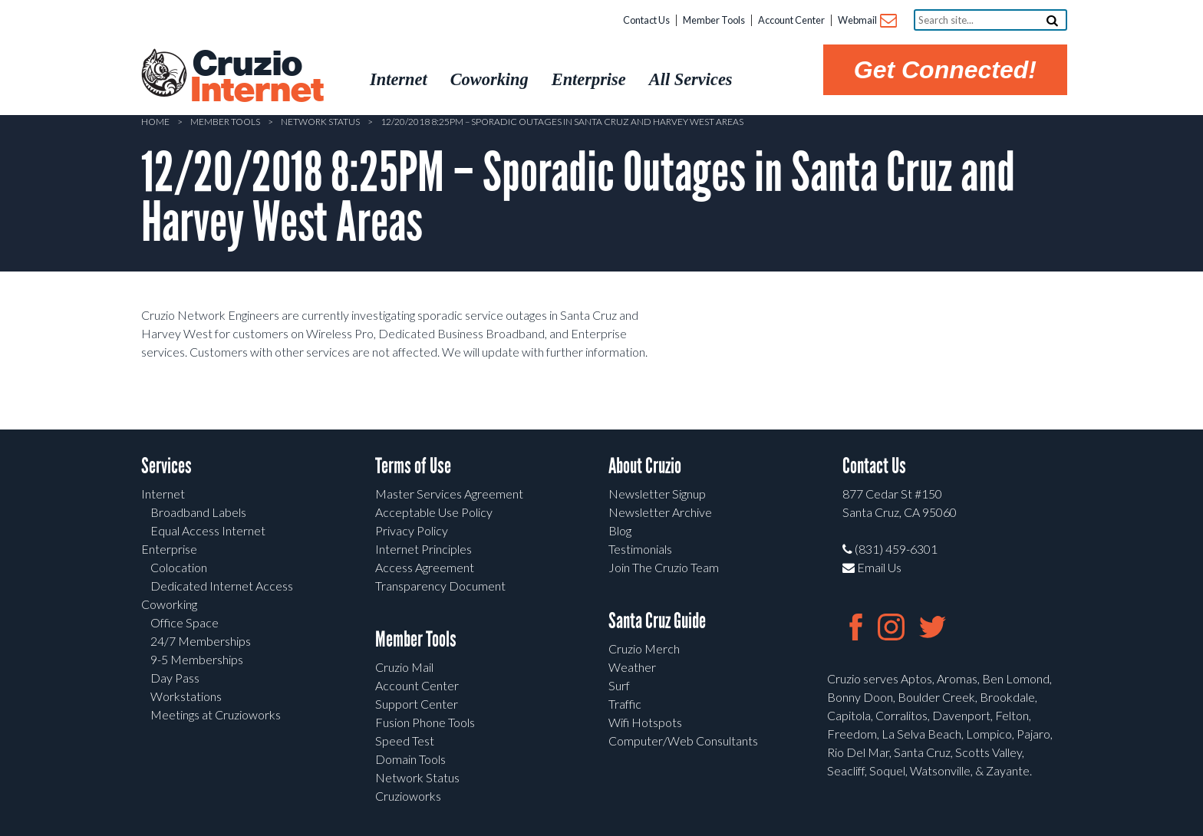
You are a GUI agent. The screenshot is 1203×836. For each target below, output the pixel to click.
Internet (163, 493)
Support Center (416, 703)
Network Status (320, 121)
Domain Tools (410, 759)
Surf (619, 685)
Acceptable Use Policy (434, 512)
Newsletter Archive (660, 512)
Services (166, 466)
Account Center (791, 20)
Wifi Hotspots (645, 722)
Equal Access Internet (207, 530)
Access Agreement (424, 567)
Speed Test (404, 740)
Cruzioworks (408, 795)
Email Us (871, 567)
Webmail (866, 21)
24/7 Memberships (200, 641)
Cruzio (256, 77)
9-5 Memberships (196, 659)
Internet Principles (423, 548)
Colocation (178, 567)
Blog (619, 530)
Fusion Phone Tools (425, 722)
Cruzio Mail (404, 667)
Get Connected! (945, 70)
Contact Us (646, 20)
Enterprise (169, 548)
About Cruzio (644, 466)
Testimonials (640, 548)
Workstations (186, 696)
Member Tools (714, 20)
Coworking (169, 604)
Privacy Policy (411, 530)
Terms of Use (413, 466)
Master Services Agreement (449, 493)
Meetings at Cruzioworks (215, 714)
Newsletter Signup (657, 493)
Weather (632, 667)
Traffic (624, 703)
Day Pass (174, 677)
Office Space (184, 622)
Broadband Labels (198, 512)
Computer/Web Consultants (683, 740)
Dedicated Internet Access (221, 585)
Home (155, 121)
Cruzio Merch (644, 648)
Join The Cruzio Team (663, 567)
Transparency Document (440, 585)
